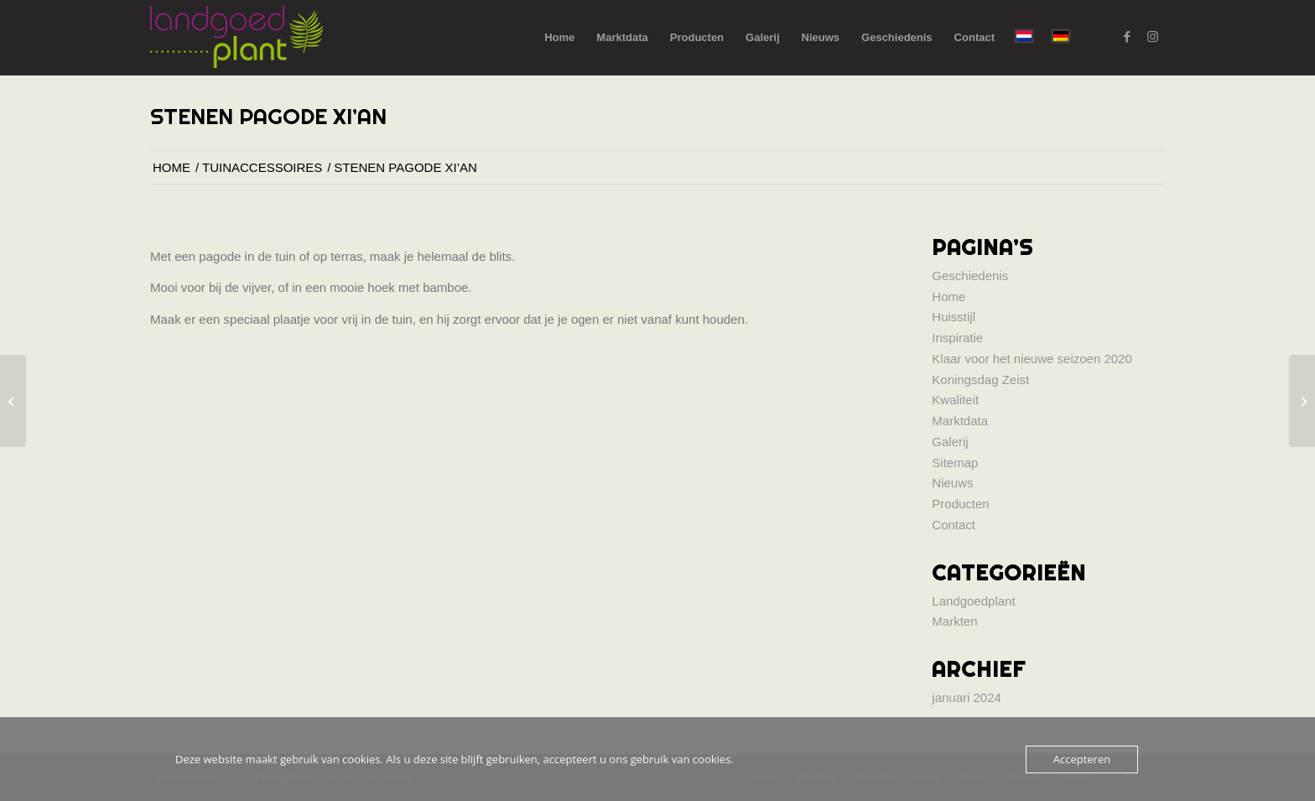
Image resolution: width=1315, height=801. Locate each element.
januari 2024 (966, 697)
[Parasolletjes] (1302, 401)
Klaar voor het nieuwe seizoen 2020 (1032, 358)
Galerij (950, 441)
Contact (953, 525)
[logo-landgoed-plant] (236, 38)
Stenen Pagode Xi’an (268, 116)
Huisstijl (953, 316)
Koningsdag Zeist (980, 379)
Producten (960, 504)
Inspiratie (957, 337)
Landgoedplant (973, 601)
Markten (954, 621)
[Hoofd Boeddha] (13, 401)
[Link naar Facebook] (1127, 36)
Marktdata (960, 421)
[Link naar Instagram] (1152, 36)
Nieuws (952, 483)
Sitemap (955, 462)
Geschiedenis (970, 275)
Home (948, 296)
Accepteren (1081, 759)
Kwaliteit (955, 400)
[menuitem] (559, 38)
